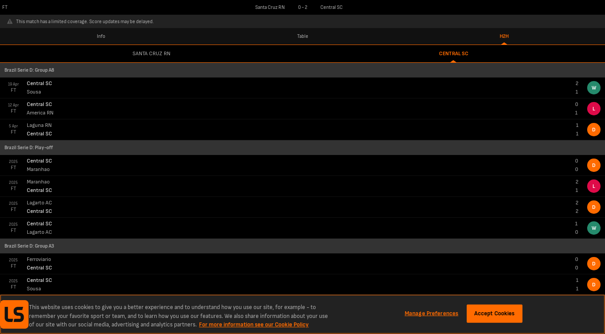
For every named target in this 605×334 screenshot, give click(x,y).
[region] (302, 314)
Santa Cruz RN (151, 53)
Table (302, 36)
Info (101, 36)
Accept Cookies (494, 313)
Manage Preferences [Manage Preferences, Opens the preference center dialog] (431, 313)
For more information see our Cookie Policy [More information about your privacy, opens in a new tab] (254, 324)
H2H (504, 36)
